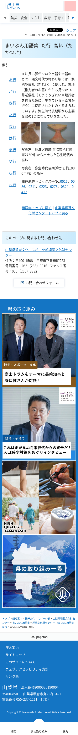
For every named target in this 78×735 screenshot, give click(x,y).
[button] (57, 6)
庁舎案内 (12, 647)
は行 (12, 138)
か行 (12, 91)
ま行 (12, 150)
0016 (64, 181)
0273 (54, 186)
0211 (32, 186)
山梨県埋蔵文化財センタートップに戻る (51, 210)
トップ (6, 618)
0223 (43, 186)
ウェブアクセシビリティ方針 (27, 669)
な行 (12, 126)
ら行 (12, 173)
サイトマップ (15, 654)
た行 (12, 114)
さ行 (12, 103)
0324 (64, 186)
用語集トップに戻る (37, 207)
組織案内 (17, 618)
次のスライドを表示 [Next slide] (73, 17)
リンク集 (12, 676)
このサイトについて (20, 661)
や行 (12, 161)
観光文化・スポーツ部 (37, 618)
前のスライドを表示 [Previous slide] (4, 17)
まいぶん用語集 (21, 623)
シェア (71, 30)
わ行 (12, 184)
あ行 (12, 80)
